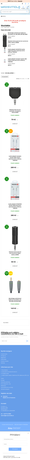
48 (25, 78)
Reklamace (3, 385)
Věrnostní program (5, 389)
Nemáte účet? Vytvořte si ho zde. (11, 457)
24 (23, 78)
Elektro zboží (6, 27)
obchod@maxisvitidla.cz (28, 3)
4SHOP (18, 428)
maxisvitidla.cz (9, 424)
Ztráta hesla (3, 359)
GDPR (2, 378)
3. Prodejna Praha (5, 373)
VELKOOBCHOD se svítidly (7, 387)
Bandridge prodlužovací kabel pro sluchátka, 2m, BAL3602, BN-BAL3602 (15, 300)
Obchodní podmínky (5, 382)
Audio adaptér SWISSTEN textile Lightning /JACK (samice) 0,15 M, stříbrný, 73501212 (16, 51)
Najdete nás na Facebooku (9, 397)
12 (20, 78)
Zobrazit (15, 123)
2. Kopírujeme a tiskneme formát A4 (9, 371)
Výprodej (20, 1)
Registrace (3, 357)
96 (28, 78)
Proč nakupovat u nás (6, 383)
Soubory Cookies (4, 361)
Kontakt (2, 380)
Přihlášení (15, 449)
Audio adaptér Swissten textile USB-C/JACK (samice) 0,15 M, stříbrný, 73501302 (17, 60)
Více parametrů (5, 76)
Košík (27, 7)
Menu (4, 16)
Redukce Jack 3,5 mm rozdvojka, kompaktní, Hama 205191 (15, 111)
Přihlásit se (3, 355)
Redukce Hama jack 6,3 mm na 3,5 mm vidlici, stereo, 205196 (15, 253)
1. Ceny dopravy (4, 370)
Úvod (2, 27)
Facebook (5, 396)
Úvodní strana (4, 354)
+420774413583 (25, 3)
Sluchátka (12, 27)
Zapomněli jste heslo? (8, 456)
